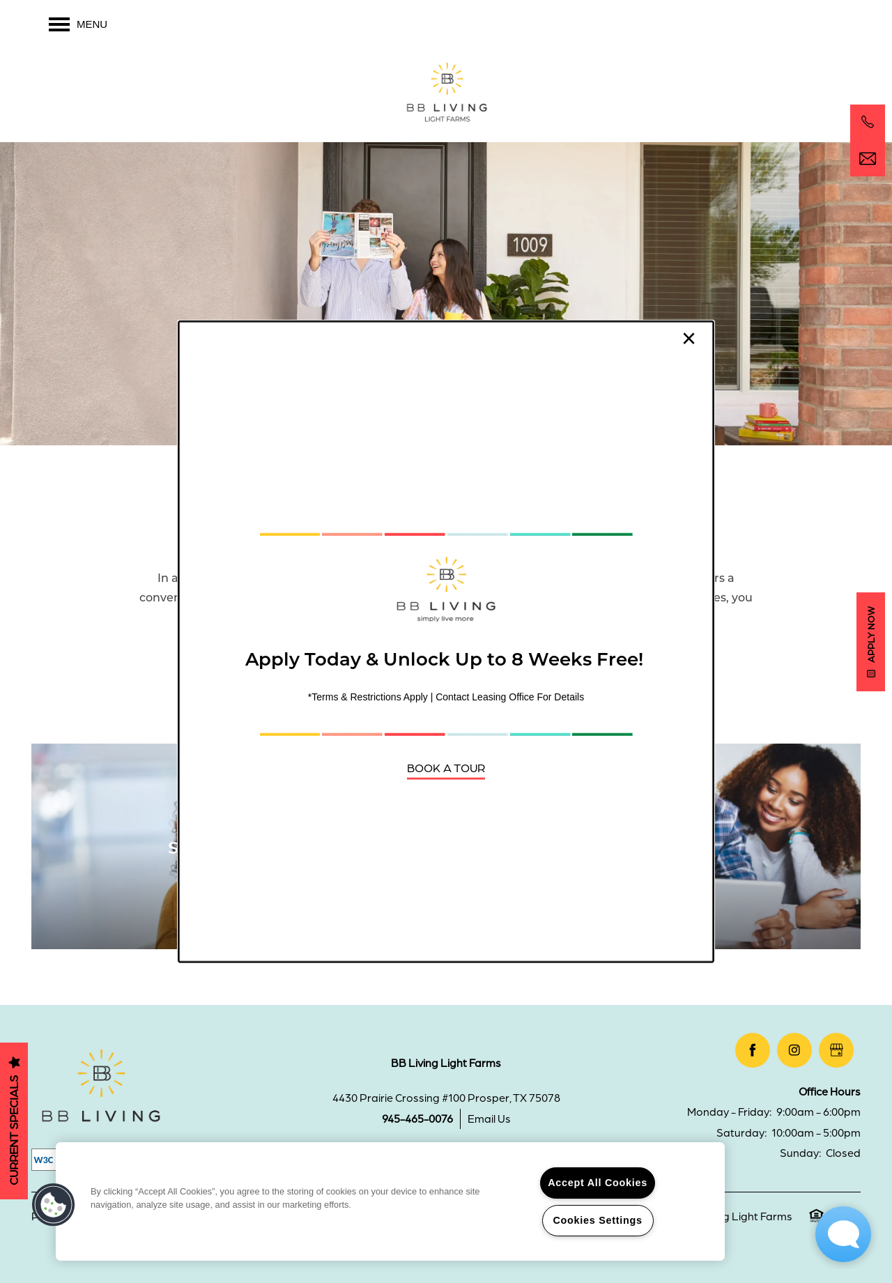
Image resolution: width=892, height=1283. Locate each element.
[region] (390, 1201)
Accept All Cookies (597, 1182)
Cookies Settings (597, 1220)
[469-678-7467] (867, 122)
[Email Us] (867, 158)
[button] (446, 767)
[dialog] (446, 641)
